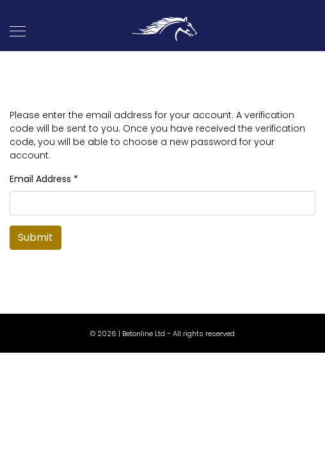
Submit (35, 237)
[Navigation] (18, 31)
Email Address (44, 178)
